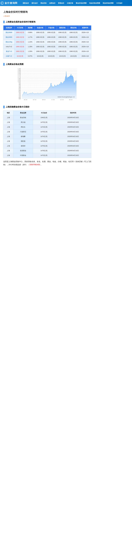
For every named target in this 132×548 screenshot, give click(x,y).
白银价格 (70, 3)
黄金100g (9, 42)
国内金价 (35, 3)
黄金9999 (9, 32)
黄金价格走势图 (81, 3)
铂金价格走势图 (94, 3)
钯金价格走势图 (108, 3)
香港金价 (61, 3)
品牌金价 (52, 3)
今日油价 (119, 3)
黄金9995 (9, 37)
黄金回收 (43, 3)
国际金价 (26, 3)
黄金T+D (9, 51)
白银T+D (9, 56)
